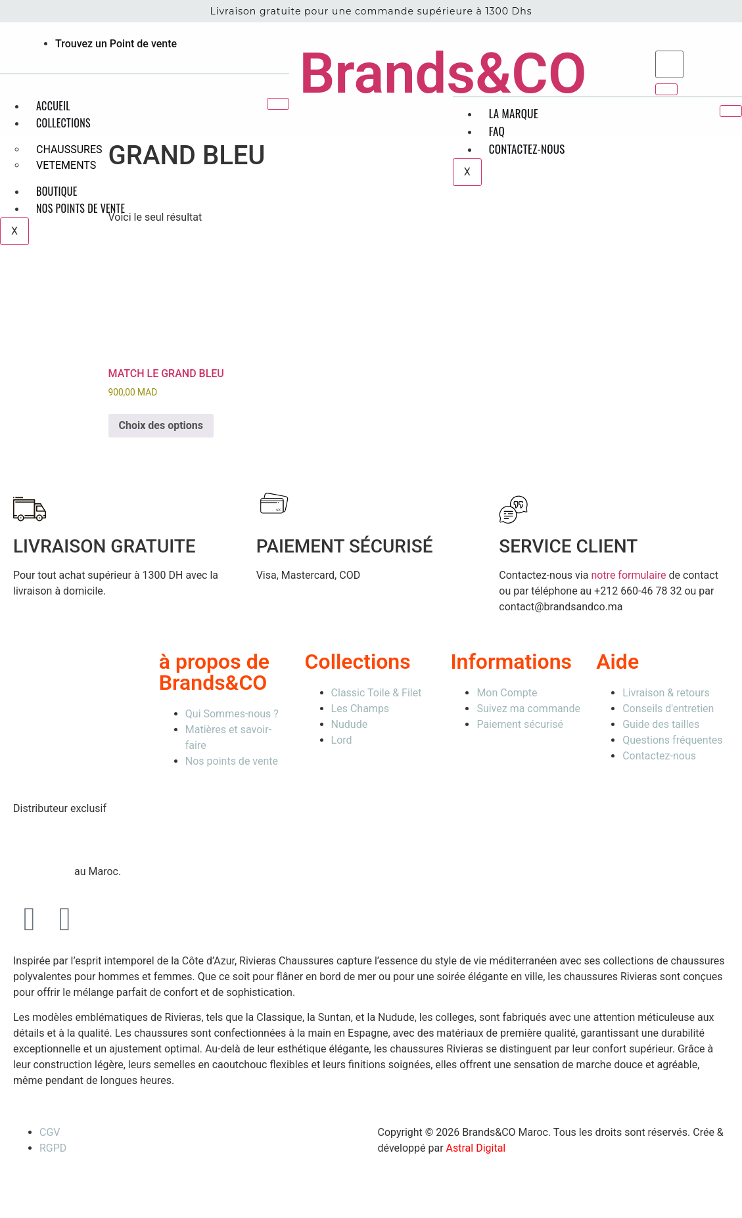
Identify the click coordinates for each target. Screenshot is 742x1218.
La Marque (513, 113)
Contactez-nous (527, 149)
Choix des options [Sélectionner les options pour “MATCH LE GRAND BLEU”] (161, 425)
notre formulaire (628, 575)
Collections (63, 123)
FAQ (497, 131)
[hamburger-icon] (278, 104)
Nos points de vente (80, 208)
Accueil (53, 106)
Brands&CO (442, 73)
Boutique (57, 191)
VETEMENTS (66, 165)
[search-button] (666, 89)
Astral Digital (476, 1148)
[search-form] (669, 64)
